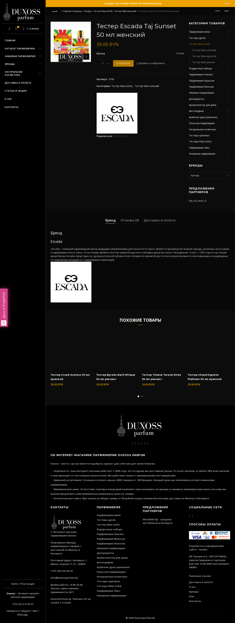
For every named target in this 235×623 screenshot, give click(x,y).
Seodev (203, 549)
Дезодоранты (196, 98)
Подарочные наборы (200, 68)
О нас (8, 98)
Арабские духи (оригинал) (203, 117)
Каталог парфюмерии (20, 48)
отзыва (66, 602)
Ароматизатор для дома (202, 104)
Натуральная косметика (14, 73)
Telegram (25, 610)
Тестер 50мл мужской (204, 56)
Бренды (10, 64)
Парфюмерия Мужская (201, 80)
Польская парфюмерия (202, 123)
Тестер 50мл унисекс (203, 62)
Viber (35, 610)
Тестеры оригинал (199, 135)
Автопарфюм (196, 111)
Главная (10, 40)
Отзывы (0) (130, 220)
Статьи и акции (16, 90)
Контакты (11, 107)
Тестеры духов (197, 37)
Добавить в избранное (151, 63)
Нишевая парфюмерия (20, 56)
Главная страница (72, 11)
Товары (88, 11)
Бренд (110, 220)
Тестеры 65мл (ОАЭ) (200, 141)
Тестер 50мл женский (125, 11)
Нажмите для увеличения (86, 56)
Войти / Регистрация (22, 583)
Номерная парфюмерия (202, 153)
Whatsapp (22, 614)
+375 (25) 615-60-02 (22, 604)
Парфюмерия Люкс (199, 147)
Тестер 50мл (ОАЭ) (103, 11)
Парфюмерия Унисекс (201, 74)
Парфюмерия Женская (201, 86)
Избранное (18, 27)
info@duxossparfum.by (64, 577)
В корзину (123, 63)
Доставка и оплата (18, 82)
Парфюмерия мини (199, 31)
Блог (227, 3)
